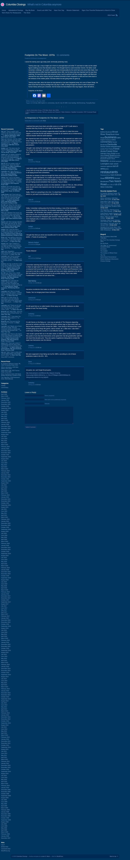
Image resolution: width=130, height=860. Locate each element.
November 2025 (5, 404)
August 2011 (5, 749)
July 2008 (4, 824)
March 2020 (4, 541)
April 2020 (4, 539)
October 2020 (5, 527)
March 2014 (4, 686)
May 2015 (4, 658)
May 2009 (4, 803)
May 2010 (4, 779)
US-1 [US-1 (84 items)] (108, 184)
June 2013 (4, 705)
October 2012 (5, 721)
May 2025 (4, 416)
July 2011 (4, 751)
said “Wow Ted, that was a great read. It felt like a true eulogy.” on (11, 207)
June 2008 (4, 826)
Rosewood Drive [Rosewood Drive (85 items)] (105, 175)
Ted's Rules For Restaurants (11, 13)
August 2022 (5, 483)
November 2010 (5, 767)
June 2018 (4, 584)
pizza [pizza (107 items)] (107, 169)
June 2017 (4, 608)
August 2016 (5, 628)
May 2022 (4, 489)
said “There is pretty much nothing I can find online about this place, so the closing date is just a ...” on (11, 134)
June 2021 (4, 511)
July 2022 (4, 485)
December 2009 (5, 789)
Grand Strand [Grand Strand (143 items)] (109, 155)
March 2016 (4, 638)
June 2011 (4, 753)
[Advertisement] (65, 35)
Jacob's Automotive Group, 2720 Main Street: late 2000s (42, 110)
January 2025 (5, 424)
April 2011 (4, 757)
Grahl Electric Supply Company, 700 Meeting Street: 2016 (110, 214)
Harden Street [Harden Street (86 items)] (111, 158)
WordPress (60, 856)
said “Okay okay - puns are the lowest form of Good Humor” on (11, 313)
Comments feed (5, 848)
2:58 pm (38, 363)
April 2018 (4, 588)
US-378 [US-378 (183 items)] (118, 184)
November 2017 (5, 598)
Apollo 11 (44, 103)
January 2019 (5, 569)
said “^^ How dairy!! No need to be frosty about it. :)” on (11, 318)
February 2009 (5, 810)
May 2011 (4, 755)
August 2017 (5, 604)
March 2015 (4, 662)
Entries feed (4, 846)
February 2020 (5, 543)
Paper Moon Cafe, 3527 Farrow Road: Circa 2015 (10, 371)
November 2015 (5, 646)
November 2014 (5, 670)
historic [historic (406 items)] (104, 160)
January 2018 (5, 594)
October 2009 (5, 793)
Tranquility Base (90, 103)
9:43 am (37, 228)
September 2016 (6, 626)
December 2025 (5, 402)
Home (4, 10)
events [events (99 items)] (102, 149)
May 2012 (4, 731)
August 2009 (5, 797)
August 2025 (5, 410)
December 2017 (5, 596)
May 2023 (4, 464)
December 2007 (5, 838)
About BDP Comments (7, 357)
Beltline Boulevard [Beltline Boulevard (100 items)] (106, 132)
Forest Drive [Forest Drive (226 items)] (112, 151)
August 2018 (5, 579)
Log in (3, 844)
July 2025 (4, 412)
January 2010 (5, 787)
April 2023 (4, 467)
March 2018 (4, 590)
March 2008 (4, 832)
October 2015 (5, 648)
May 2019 (4, 561)
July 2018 (4, 582)
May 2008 (4, 828)
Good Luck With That (44, 10)
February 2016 (5, 640)
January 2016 (5, 642)
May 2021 (4, 513)
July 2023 (4, 460)
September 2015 (6, 650)
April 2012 (4, 733)
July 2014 (4, 678)
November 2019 (5, 549)
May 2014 (4, 682)
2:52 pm (37, 244)
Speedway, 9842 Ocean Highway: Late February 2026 (110, 220)
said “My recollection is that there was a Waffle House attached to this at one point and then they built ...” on (11, 267)
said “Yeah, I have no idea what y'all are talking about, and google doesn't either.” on (11, 353)
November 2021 (5, 501)
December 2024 (5, 426)
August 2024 (5, 434)
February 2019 (5, 567)
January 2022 (5, 497)
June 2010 (4, 777)
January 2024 (5, 448)
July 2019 (4, 557)
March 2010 (4, 783)
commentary (4, 387)
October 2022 (5, 479)
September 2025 (6, 408)
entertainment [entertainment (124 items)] (116, 147)
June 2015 (4, 656)
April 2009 (4, 805)
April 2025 (4, 418)
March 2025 (4, 420)
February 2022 (5, 495)
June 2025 (4, 414)
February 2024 (5, 446)
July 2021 (4, 509)
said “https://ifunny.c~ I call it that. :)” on (11, 173)
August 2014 (5, 676)
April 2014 (4, 684)
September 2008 (6, 820)
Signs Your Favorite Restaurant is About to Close (98, 10)
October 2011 (5, 745)
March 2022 (4, 493)
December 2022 (5, 475)
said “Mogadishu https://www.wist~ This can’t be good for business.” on (11, 253)
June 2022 (4, 487)
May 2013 (4, 707)
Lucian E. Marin (45, 856)
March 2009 (4, 807)
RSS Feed (111, 15)
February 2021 (5, 519)
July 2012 (4, 727)
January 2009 (5, 812)
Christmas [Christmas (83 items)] (108, 140)
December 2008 (5, 814)
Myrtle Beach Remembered (108, 257)
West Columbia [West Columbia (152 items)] (106, 187)
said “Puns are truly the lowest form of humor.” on (10, 323)
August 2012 (5, 725)
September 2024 (6, 432)
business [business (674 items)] (111, 137)
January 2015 (5, 666)
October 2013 (5, 697)
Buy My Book (30, 10)
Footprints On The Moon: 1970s (40, 55)
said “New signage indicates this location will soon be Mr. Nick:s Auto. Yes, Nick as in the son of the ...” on (11, 224)
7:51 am (37, 161)
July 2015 (4, 654)
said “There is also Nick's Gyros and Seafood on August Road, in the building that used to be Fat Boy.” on (11, 337)
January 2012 (5, 739)
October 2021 (5, 503)
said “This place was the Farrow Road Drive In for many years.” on (11, 150)
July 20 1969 (63, 103)
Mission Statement (73, 10)
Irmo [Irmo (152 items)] (113, 161)
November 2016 (5, 622)
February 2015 (5, 664)
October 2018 (5, 575)
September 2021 (6, 505)
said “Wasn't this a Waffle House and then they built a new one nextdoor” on (11, 275)
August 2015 (5, 652)
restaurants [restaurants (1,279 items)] (109, 172)
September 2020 (6, 529)
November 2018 (5, 573)
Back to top (113, 856)
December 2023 (5, 450)
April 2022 (4, 491)
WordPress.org (5, 850)
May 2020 (4, 537)
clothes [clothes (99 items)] (113, 140)
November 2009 (5, 791)
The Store (27, 13)
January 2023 (5, 473)
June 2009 (4, 801)
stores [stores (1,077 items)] (109, 178)
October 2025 (5, 406)
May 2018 (4, 586)
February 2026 (5, 398)
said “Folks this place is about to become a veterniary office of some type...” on (11, 189)
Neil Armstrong (81, 103)
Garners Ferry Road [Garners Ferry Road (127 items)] (107, 153)
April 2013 (4, 709)
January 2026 (5, 400)
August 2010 (5, 773)
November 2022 (5, 477)
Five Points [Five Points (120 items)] (109, 149)
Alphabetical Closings (15, 10)
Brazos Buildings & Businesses (109, 259)
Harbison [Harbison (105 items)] (111, 157)
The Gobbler (104, 251)
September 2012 (6, 723)
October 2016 (5, 624)
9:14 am (37, 201)
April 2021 (4, 515)
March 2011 (4, 759)
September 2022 (6, 481)
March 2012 (4, 735)
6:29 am (38, 384)
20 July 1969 (37, 103)
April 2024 (4, 442)
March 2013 (4, 711)
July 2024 (4, 436)
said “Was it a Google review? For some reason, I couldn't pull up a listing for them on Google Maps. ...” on (11, 293)
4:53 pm (38, 299)
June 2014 (4, 680)
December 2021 (5, 499)
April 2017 (4, 612)
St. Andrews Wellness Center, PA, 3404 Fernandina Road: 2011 (11, 364)
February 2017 (5, 616)
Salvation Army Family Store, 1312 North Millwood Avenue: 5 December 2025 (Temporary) (110, 228)
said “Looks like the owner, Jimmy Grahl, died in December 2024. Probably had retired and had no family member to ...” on (11, 285)
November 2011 (5, 743)
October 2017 (5, 600)
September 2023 (6, 456)
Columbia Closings (16, 4)
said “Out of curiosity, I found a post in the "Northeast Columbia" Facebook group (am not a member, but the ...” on (11, 259)
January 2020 (5, 545)
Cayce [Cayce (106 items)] (102, 140)
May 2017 (4, 610)
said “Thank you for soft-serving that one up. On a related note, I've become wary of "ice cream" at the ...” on (11, 307)
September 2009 (6, 795)
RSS (44, 121)
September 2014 (6, 674)
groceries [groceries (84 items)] (117, 155)
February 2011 (5, 761)
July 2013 (4, 703)
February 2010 (5, 785)
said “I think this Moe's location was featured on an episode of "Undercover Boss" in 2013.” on (11, 232)
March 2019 (4, 565)
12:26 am (38, 258)
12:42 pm (38, 283)
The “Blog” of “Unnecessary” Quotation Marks (108, 246)
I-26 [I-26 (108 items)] (110, 161)
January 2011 (5, 763)
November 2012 (5, 719)
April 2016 (4, 636)
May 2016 (4, 634)
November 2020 (5, 525)
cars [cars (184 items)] (119, 137)
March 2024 (4, 444)
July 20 (57, 103)
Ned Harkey (32, 281)
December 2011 (5, 741)
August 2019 (5, 555)
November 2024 (5, 428)
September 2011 (6, 747)
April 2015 (4, 660)
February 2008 (5, 834)
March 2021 (4, 517)
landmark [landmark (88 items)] (118, 161)
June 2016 (4, 632)
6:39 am (38, 315)
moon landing (72, 103)
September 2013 (6, 699)
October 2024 (5, 430)
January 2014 (5, 690)
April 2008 (4, 830)
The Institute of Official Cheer (108, 253)
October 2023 (5, 454)
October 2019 (5, 551)
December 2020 (5, 523)
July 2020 (4, 533)
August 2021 (5, 507)
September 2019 (6, 553)
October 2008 (5, 818)
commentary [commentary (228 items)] (106, 142)
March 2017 (4, 614)
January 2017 (5, 618)
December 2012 (5, 717)
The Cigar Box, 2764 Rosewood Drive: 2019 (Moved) (10, 378)
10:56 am (38, 347)
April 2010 (4, 781)
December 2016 (5, 620)
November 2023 (5, 452)
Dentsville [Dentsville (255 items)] (112, 144)
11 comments (63, 55)
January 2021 (5, 521)
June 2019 (4, 559)
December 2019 (5, 547)
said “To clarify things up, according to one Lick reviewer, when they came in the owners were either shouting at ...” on (11, 300)
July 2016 (4, 630)
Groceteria (103, 249)
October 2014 (5, 672)
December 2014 (5, 668)
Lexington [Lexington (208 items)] (104, 163)
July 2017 (4, 606)
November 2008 (5, 816)
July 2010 (4, 775)
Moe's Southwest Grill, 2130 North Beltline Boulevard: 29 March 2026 (11, 374)
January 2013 (5, 715)
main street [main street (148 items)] (114, 164)
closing (3, 385)
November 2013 (5, 695)
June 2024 (4, 438)
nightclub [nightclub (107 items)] (109, 166)
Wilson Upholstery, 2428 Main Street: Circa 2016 (9, 367)
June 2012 (4, 729)
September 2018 (6, 577)
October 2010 (5, 769)
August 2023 (5, 458)
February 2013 (5, 713)
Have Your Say (59, 10)
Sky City (102, 255)
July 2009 (4, 799)
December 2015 (5, 644)
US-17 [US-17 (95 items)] (112, 185)
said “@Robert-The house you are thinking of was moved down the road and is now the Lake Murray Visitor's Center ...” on (11, 216)
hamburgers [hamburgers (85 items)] (103, 157)
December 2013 (5, 692)
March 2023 (4, 469)
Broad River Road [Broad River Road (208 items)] (109, 133)
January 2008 (5, 836)
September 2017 (6, 602)
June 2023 (4, 462)
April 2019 (4, 563)
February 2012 (5, 737)
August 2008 (5, 822)
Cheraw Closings (105, 261)
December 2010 (5, 765)
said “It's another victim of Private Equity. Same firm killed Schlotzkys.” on (11, 166)
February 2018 (5, 592)
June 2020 (4, 535)
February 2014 (5, 688)
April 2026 (4, 394)
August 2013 (5, 701)
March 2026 (4, 396)
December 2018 (5, 571)
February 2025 (5, 422)
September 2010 (6, 771)
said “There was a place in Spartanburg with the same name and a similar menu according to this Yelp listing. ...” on (11, 346)
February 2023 (5, 471)
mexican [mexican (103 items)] (103, 166)
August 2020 (5, 531)
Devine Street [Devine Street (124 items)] (105, 147)
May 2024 (4, 440)
